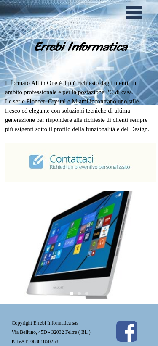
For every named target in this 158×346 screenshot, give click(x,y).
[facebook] (126, 331)
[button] (16, 245)
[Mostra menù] (134, 12)
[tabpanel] (79, 131)
